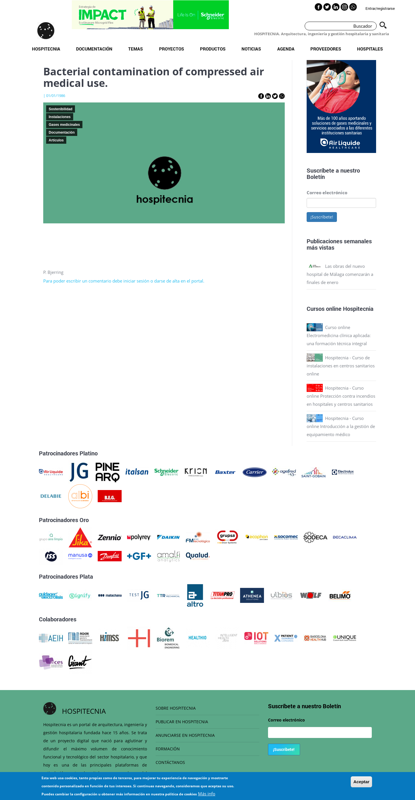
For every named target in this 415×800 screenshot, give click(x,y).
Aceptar (361, 784)
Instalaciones (60, 117)
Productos (213, 49)
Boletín (316, 176)
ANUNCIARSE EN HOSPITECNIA (185, 735)
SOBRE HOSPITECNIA (176, 708)
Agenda (286, 49)
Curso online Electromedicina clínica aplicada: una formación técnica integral (339, 335)
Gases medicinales (64, 125)
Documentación (94, 49)
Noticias (251, 49)
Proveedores (325, 49)
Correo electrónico (327, 192)
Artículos (56, 140)
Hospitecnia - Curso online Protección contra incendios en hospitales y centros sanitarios (341, 396)
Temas (135, 49)
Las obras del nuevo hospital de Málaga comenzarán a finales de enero (340, 274)
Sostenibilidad (60, 109)
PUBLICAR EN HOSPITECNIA (182, 721)
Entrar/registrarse (380, 8)
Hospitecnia (46, 49)
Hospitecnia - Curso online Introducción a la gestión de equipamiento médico (341, 426)
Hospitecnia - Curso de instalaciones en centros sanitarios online (341, 366)
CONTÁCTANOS (170, 762)
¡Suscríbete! (321, 217)
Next (380, 108)
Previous (302, 108)
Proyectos (171, 49)
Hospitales (370, 49)
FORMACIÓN (168, 749)
